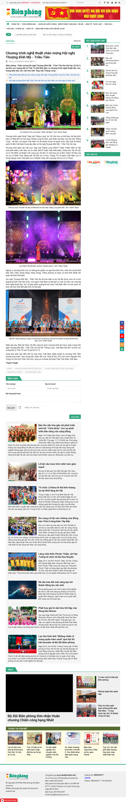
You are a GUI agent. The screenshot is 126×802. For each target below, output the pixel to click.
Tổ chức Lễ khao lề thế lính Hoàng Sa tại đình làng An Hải (56, 489)
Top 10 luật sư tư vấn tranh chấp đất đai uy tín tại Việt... (34, 751)
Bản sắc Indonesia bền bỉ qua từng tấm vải (112, 61)
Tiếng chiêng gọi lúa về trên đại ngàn (112, 119)
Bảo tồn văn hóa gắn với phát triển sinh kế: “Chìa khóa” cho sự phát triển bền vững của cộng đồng (56, 428)
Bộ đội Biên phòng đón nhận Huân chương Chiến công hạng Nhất (34, 718)
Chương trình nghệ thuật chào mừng (59, 368)
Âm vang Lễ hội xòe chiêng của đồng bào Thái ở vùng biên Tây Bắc (58, 520)
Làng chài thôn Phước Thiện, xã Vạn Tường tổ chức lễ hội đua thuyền (58, 555)
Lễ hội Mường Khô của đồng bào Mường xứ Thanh (112, 143)
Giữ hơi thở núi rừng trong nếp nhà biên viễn (112, 72)
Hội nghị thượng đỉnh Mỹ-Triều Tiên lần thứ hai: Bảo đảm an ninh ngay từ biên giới (42, 80)
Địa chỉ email (50, 384)
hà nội (9, 368)
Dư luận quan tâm (95, 41)
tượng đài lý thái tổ (14, 372)
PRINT (76, 47)
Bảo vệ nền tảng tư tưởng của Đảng (57, 34)
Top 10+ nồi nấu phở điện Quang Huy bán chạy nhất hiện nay (110, 751)
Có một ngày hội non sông (111, 82)
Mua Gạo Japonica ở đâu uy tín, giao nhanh (90, 751)
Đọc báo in (91, 154)
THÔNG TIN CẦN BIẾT (18, 728)
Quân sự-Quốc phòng (47, 24)
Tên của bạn (11, 384)
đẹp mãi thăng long (33, 372)
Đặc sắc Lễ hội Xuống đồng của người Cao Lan (112, 108)
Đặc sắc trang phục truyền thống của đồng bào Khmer (112, 96)
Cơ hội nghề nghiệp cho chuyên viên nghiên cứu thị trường (52, 752)
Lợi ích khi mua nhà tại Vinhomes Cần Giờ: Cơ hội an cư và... (15, 751)
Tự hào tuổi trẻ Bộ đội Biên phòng (108, 678)
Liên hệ (87, 778)
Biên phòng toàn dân (67, 24)
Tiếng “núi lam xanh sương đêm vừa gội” (111, 131)
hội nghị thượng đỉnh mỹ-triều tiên (28, 368)
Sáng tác (77, 41)
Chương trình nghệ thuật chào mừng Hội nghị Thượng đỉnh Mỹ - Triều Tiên (40, 55)
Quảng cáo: (94, 775)
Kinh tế (89, 24)
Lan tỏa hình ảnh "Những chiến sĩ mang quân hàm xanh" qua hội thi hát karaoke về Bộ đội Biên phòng (56, 639)
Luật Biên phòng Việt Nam (25, 34)
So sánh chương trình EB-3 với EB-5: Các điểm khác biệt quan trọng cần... (72, 752)
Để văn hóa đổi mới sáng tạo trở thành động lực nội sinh (55, 583)
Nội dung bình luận (13, 393)
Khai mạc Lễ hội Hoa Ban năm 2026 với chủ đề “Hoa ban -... (112, 49)
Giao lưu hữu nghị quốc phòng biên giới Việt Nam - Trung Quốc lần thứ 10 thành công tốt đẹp (108, 710)
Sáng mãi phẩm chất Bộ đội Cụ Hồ (49, 28)
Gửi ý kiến (75, 417)
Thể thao (10, 28)
